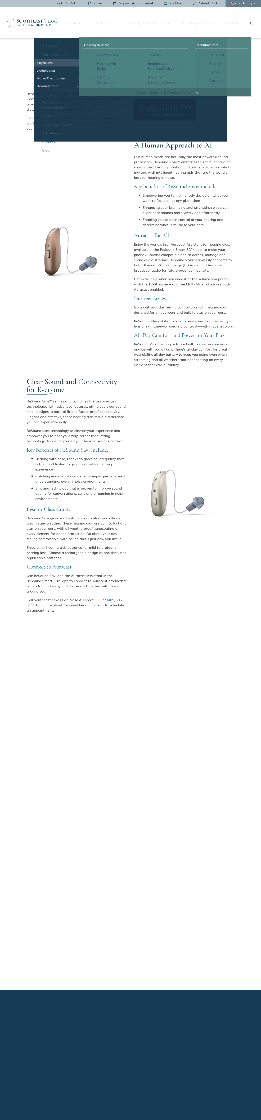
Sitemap (226, 1079)
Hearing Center (198, 22)
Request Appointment (133, 2)
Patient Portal (206, 2)
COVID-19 (67, 2)
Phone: (141, 929)
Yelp (32, 1049)
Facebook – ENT (40, 1034)
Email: (141, 918)
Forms (95, 2)
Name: (141, 906)
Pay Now (173, 2)
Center (140, 941)
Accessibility (209, 1079)
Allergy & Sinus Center (152, 22)
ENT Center (110, 22)
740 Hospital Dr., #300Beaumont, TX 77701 (107, 698)
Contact (231, 22)
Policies (192, 1079)
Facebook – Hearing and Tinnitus (51, 1041)
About (81, 22)
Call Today (241, 2)
